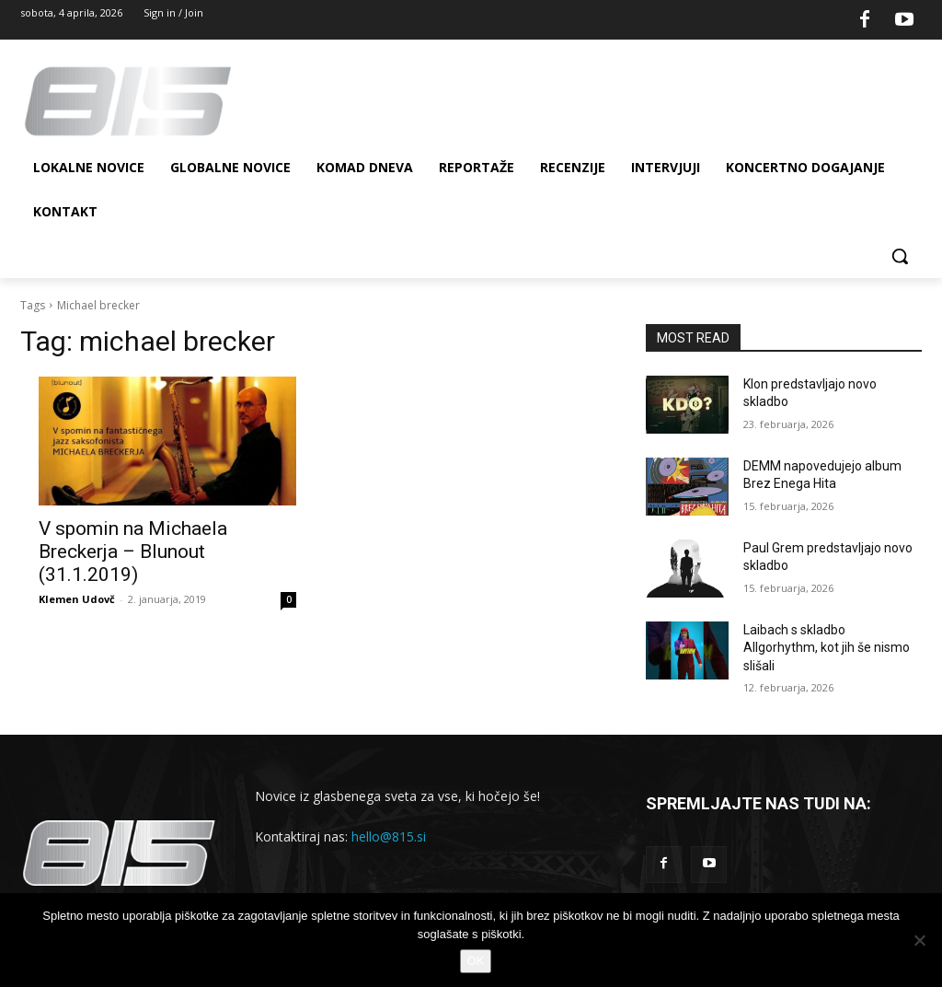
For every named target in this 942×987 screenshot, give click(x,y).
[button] (900, 256)
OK (476, 961)
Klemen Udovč (77, 599)
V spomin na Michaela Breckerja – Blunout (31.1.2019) (133, 551)
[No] (919, 940)
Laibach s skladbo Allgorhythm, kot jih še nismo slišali (826, 647)
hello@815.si (388, 836)
